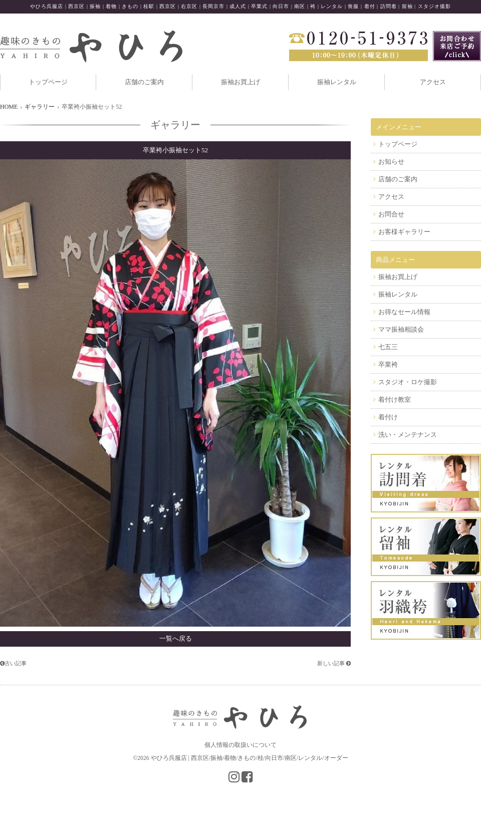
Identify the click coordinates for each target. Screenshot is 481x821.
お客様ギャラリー (404, 231)
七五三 (388, 347)
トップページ (48, 82)
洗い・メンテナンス (407, 434)
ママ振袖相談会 (401, 329)
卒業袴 (388, 364)
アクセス (433, 82)
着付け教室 (394, 399)
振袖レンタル (336, 82)
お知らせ (391, 161)
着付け (388, 417)
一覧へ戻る (175, 638)
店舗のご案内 (144, 82)
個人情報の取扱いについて (240, 744)
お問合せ (391, 214)
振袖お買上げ (240, 82)
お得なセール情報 (404, 312)
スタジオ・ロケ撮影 (407, 382)
